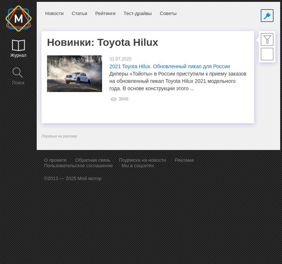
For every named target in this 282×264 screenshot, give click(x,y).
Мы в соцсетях (138, 165)
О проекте (55, 160)
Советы (168, 13)
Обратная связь (93, 160)
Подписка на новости (142, 160)
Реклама (184, 160)
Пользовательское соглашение (78, 165)
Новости (54, 13)
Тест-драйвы (137, 13)
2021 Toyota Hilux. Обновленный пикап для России (169, 66)
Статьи (79, 13)
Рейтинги (105, 13)
